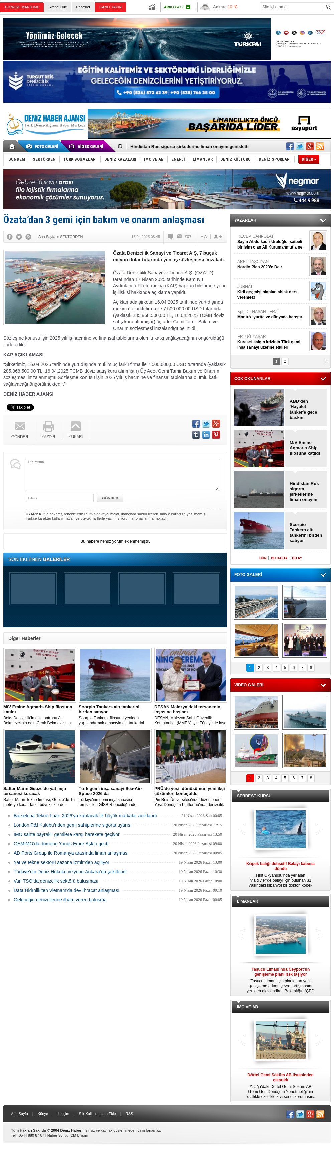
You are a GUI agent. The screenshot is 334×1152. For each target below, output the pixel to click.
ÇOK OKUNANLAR (252, 378)
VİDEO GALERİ (248, 685)
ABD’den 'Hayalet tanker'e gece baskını (303, 409)
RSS (129, 1114)
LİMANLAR (247, 901)
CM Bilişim (79, 1135)
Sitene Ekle (57, 7)
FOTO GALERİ (248, 574)
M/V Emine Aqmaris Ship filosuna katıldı (305, 448)
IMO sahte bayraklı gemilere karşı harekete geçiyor (67, 834)
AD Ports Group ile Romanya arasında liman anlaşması (71, 853)
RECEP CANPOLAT (272, 242)
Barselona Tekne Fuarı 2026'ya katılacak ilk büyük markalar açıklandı (85, 815)
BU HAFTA (279, 558)
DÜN (263, 558)
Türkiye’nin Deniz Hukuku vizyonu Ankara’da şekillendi (70, 871)
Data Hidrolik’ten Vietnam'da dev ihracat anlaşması (66, 890)
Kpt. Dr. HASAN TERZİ (272, 314)
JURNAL (272, 292)
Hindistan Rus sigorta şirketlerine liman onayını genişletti (189, 146)
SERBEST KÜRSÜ (254, 796)
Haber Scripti (58, 1135)
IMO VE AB (247, 1007)
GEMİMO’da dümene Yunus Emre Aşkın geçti (61, 843)
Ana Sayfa (19, 1114)
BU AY (297, 558)
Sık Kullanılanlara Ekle (97, 1114)
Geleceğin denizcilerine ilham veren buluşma (60, 899)
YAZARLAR (245, 220)
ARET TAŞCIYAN (272, 264)
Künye (43, 1114)
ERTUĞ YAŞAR (272, 342)
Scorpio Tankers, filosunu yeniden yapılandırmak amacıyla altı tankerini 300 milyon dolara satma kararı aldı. (115, 715)
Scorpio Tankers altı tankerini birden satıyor (306, 532)
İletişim (63, 1114)
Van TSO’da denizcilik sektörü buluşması (56, 881)
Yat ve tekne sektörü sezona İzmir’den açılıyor (61, 862)
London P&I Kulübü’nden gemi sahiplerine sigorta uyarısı (73, 825)
